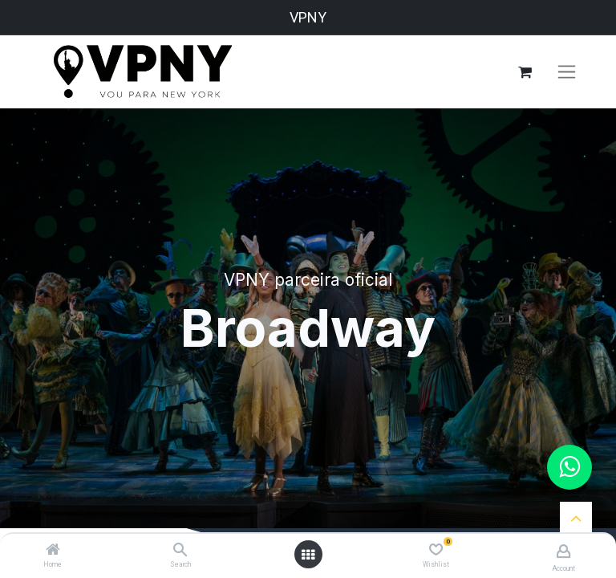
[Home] (53, 550)
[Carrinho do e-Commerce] (524, 72)
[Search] (180, 550)
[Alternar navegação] (567, 72)
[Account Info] (563, 551)
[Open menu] (308, 554)
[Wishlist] (436, 550)
